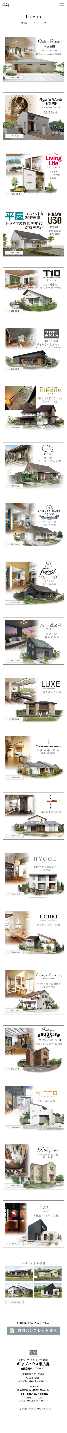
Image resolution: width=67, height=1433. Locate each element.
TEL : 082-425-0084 (33, 1394)
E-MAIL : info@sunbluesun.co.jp (33, 1400)
